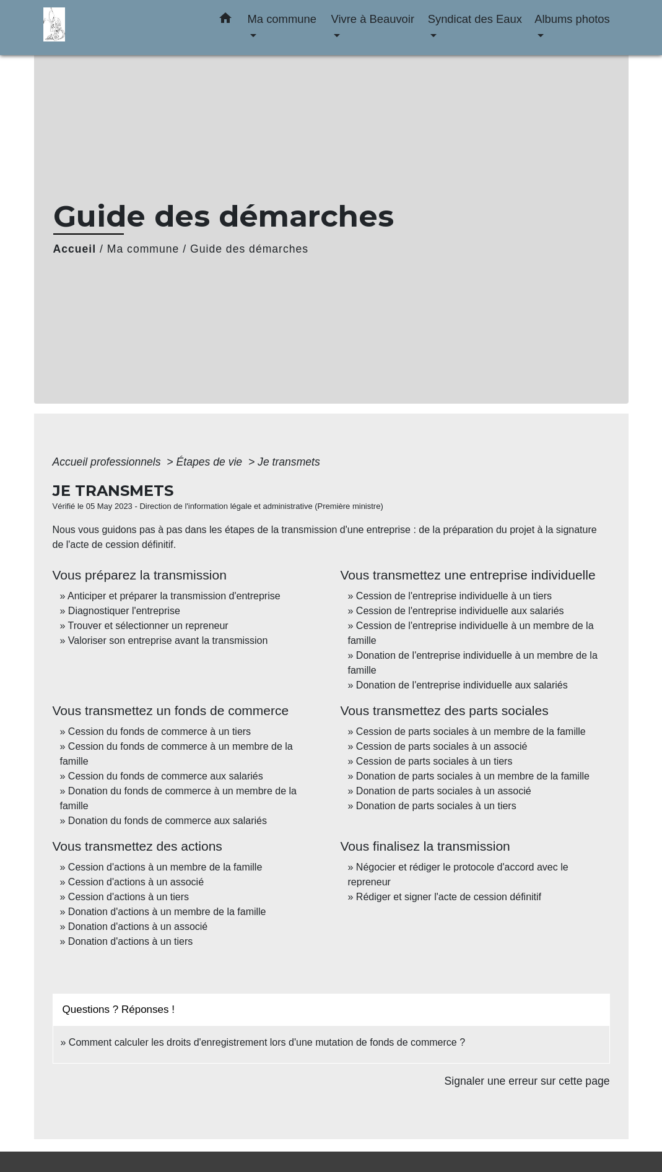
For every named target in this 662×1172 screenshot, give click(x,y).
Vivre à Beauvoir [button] (372, 18)
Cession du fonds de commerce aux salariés (165, 776)
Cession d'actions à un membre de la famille (165, 867)
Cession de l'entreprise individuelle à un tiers (454, 596)
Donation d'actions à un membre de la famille (167, 911)
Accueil (75, 249)
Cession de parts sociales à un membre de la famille (471, 731)
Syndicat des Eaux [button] (475, 18)
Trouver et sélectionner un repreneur (148, 625)
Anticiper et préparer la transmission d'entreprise (174, 596)
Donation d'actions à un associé (137, 926)
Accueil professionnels (108, 462)
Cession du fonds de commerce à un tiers (159, 731)
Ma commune (143, 249)
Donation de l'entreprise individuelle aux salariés (462, 685)
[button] (225, 20)
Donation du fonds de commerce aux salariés (167, 820)
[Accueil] (120, 27)
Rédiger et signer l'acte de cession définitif (448, 897)
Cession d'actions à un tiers (128, 897)
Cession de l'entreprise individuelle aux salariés (460, 611)
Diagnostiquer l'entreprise (124, 611)
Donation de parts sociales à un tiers (436, 806)
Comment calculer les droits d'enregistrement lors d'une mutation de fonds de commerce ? (267, 1042)
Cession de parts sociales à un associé (442, 746)
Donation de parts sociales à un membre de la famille (473, 776)
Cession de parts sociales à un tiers (434, 761)
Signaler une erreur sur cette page (527, 1081)
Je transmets (289, 462)
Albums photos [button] (572, 18)
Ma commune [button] (282, 18)
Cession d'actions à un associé (136, 882)
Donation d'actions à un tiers (130, 941)
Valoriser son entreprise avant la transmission (168, 640)
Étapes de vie (211, 462)
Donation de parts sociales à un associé (443, 791)
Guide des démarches (249, 249)
